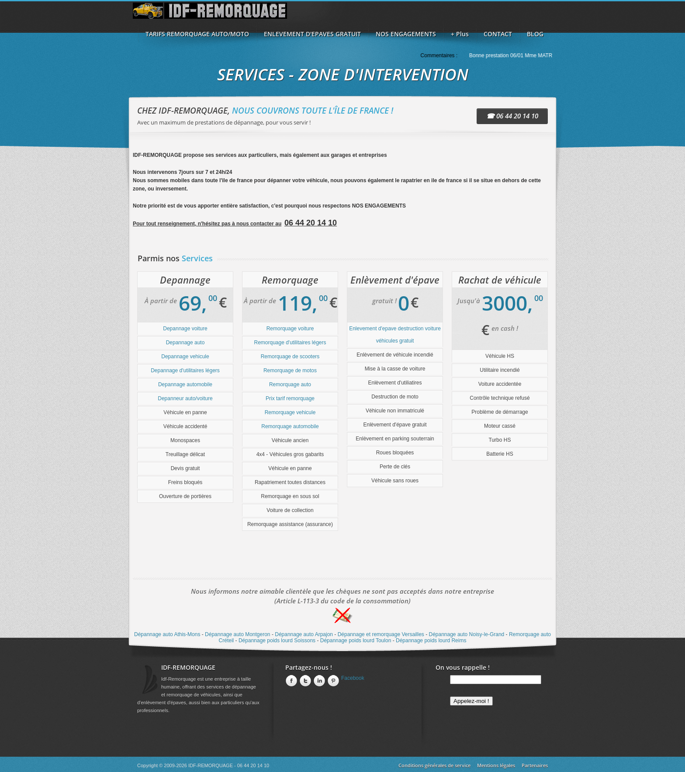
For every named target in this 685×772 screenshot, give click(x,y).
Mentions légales (496, 765)
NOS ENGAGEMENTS (406, 34)
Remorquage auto (290, 384)
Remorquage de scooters (290, 356)
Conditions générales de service (434, 765)
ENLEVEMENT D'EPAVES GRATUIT (312, 34)
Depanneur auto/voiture (185, 398)
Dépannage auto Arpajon (304, 634)
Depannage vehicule (185, 356)
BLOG (535, 34)
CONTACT (498, 34)
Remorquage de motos (290, 370)
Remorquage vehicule (290, 412)
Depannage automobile (185, 384)
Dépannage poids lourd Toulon (355, 640)
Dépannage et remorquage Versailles (381, 634)
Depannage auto (185, 342)
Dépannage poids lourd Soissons (277, 640)
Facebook (352, 678)
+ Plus (460, 34)
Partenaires (535, 765)
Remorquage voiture (290, 328)
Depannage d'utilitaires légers (185, 370)
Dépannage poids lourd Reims (431, 640)
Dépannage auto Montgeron (237, 634)
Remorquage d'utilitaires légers (290, 342)
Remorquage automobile (289, 426)
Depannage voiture (185, 328)
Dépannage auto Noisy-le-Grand (466, 634)
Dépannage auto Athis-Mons (167, 634)
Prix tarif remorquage (290, 398)
